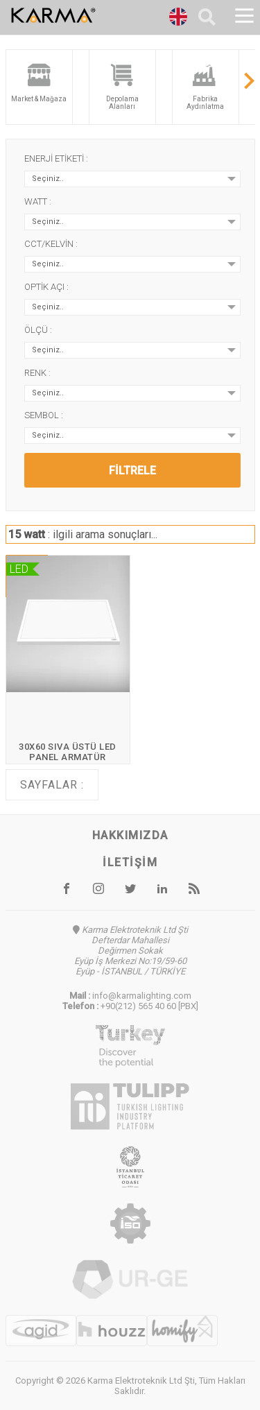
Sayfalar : (52, 784)
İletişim (130, 862)
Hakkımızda (130, 835)
